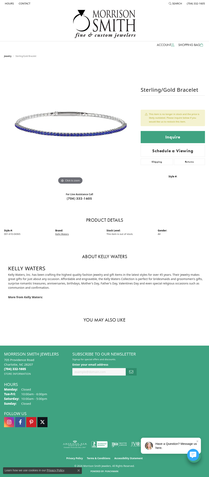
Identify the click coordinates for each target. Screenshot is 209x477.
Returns (189, 161)
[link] (9, 3)
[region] (70, 124)
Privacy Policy (74, 458)
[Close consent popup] (78, 470)
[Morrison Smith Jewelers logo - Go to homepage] (104, 24)
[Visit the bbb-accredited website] (99, 444)
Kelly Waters (62, 233)
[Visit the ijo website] (119, 444)
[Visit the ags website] (74, 444)
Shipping (157, 161)
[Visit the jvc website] (139, 444)
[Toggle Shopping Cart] (190, 45)
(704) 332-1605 (79, 198)
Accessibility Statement (128, 458)
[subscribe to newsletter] (131, 372)
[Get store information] (17, 374)
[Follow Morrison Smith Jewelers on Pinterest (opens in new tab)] (31, 422)
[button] (175, 3)
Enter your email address (90, 364)
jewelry (8, 56)
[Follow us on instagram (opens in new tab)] (9, 422)
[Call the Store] (15, 369)
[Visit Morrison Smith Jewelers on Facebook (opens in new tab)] (20, 422)
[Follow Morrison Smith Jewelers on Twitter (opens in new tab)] (42, 422)
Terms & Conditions (98, 458)
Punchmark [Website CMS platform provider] (112, 471)
